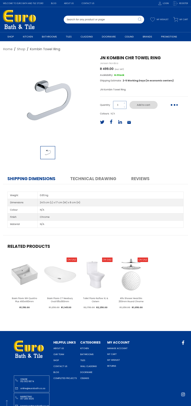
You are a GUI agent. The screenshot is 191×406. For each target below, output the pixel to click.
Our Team (58, 354)
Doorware (86, 372)
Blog (53, 3)
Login (163, 3)
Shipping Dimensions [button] (31, 179)
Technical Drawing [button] (93, 179)
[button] (48, 99)
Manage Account (117, 348)
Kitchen (84, 348)
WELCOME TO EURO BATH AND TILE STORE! (23, 3)
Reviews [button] (140, 179)
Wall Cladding (88, 366)
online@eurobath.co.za (30, 388)
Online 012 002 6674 (24, 380)
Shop (56, 360)
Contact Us (87, 3)
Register (180, 3)
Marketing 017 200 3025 (24, 397)
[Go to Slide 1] (47, 152)
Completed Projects (65, 378)
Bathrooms (87, 354)
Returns (111, 365)
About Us (69, 3)
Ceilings (84, 378)
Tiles (82, 360)
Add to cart (143, 105)
